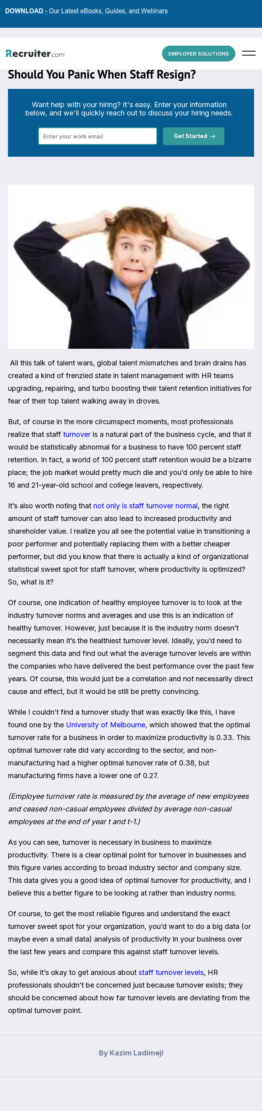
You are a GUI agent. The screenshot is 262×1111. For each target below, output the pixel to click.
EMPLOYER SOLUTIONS (198, 53)
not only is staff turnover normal (145, 506)
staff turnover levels (171, 972)
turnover (77, 434)
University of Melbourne (105, 725)
